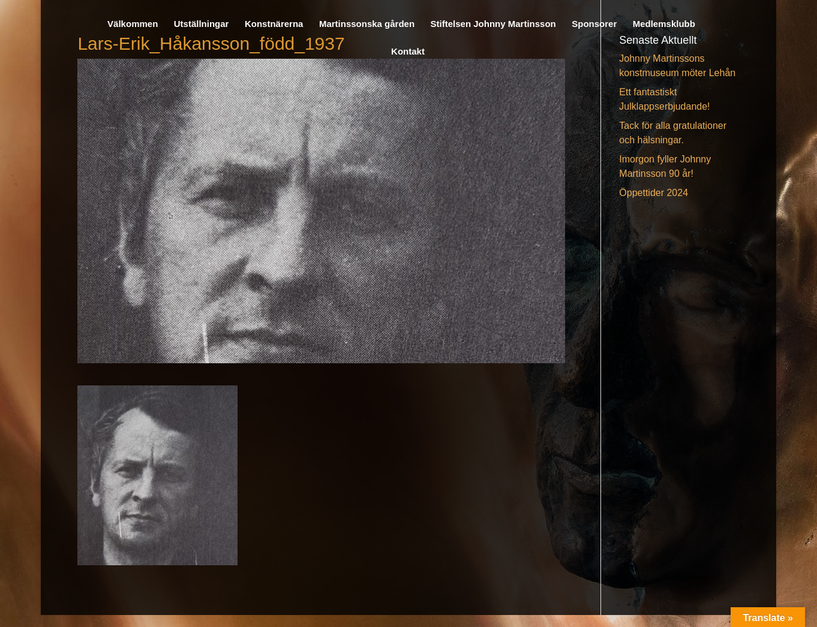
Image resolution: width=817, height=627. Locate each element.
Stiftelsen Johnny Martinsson (493, 24)
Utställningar (201, 24)
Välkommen (132, 24)
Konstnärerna (274, 24)
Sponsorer (594, 24)
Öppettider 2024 (653, 193)
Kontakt (408, 51)
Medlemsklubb (664, 24)
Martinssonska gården (366, 24)
